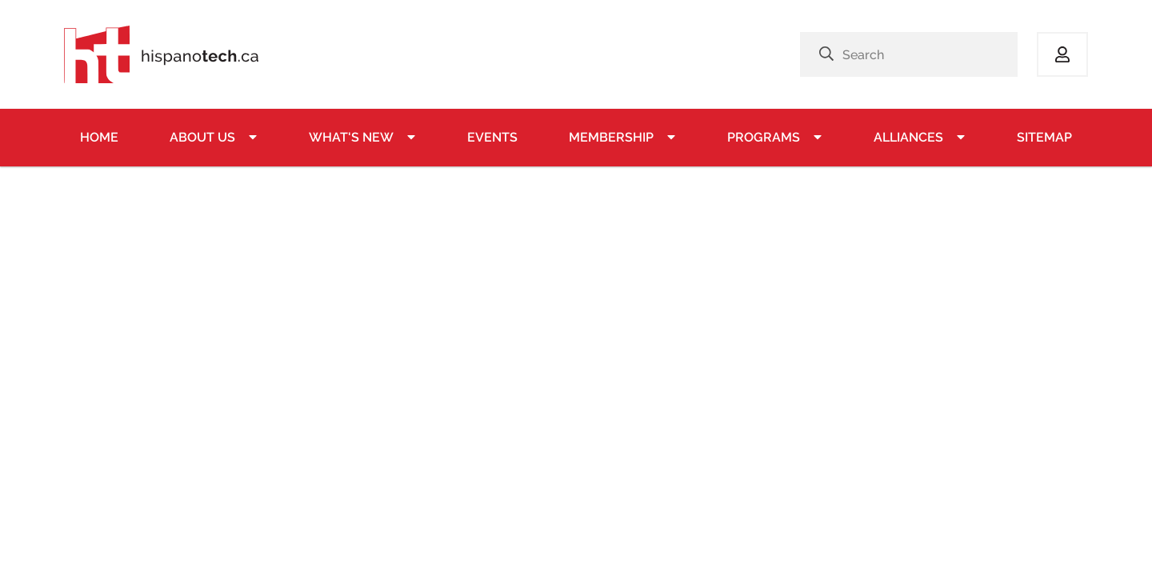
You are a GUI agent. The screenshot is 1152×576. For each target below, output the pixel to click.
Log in (1062, 54)
